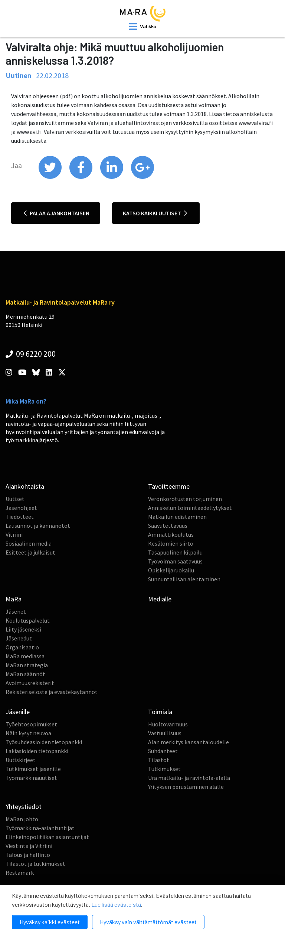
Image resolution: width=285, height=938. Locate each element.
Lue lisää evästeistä (116, 904)
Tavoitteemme (169, 486)
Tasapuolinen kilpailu (175, 552)
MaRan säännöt (25, 674)
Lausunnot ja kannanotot (38, 525)
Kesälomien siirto (170, 543)
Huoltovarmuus (168, 724)
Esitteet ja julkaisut (30, 552)
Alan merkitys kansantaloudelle (188, 742)
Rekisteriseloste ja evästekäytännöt (52, 692)
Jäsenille (18, 711)
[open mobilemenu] (142, 26)
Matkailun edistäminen (177, 516)
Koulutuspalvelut (28, 620)
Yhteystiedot (24, 806)
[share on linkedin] (112, 177)
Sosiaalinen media (29, 543)
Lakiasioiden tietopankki (37, 751)
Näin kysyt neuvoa (28, 733)
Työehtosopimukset (31, 724)
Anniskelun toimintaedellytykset (190, 507)
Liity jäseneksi (23, 629)
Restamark (20, 872)
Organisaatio (22, 647)
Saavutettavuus (167, 525)
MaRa (14, 599)
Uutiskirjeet (21, 760)
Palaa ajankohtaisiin (56, 213)
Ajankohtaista (25, 486)
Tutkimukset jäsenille (33, 768)
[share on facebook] (81, 177)
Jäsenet (16, 611)
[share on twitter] (50, 177)
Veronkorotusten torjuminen (185, 498)
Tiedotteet (20, 516)
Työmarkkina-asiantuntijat (40, 828)
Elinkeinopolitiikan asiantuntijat (47, 837)
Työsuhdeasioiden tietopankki (44, 742)
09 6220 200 (31, 354)
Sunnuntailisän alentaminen (184, 579)
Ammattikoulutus (171, 534)
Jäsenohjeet (21, 507)
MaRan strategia (27, 665)
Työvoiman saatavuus (175, 561)
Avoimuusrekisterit (30, 683)
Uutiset (15, 498)
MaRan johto (22, 819)
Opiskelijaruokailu (171, 570)
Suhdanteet (163, 751)
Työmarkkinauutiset (31, 777)
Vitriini (14, 534)
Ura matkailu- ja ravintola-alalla (189, 777)
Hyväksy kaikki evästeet (50, 921)
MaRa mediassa (25, 656)
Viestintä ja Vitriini (29, 845)
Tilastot (158, 760)
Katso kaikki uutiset (155, 213)
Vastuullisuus (164, 733)
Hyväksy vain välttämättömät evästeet (148, 921)
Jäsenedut (19, 638)
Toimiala (160, 711)
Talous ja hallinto (28, 854)
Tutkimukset (164, 768)
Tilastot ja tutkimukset (35, 863)
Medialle (159, 599)
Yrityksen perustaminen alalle (186, 786)
